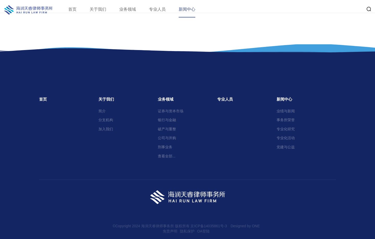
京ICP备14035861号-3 (208, 226)
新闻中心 (193, 9)
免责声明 (170, 231)
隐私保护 (187, 231)
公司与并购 (167, 138)
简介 (102, 111)
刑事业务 (165, 147)
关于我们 (104, 9)
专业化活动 (286, 138)
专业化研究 (286, 129)
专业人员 (163, 9)
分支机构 (105, 120)
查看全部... (167, 156)
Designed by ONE (245, 226)
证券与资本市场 (170, 111)
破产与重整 (167, 129)
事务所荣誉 (286, 120)
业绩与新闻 (286, 111)
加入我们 (105, 129)
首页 (79, 9)
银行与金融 (167, 120)
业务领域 (134, 9)
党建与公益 (286, 147)
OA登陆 (203, 231)
